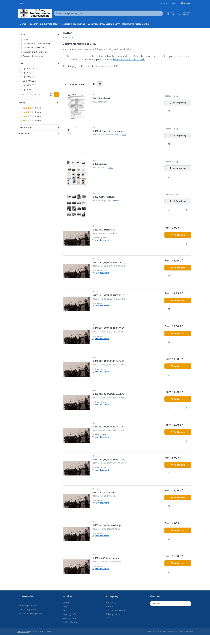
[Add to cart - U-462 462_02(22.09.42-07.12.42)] (177, 300)
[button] (32, 95)
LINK (97, 56)
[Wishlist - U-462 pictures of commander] (168, 144)
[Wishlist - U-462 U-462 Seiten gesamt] (168, 572)
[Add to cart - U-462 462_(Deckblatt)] (177, 235)
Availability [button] (24, 133)
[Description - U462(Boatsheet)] (186, 111)
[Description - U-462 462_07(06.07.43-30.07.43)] (186, 473)
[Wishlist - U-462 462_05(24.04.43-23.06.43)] (168, 408)
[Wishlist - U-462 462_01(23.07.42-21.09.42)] (168, 276)
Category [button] (23, 34)
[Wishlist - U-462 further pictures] (168, 210)
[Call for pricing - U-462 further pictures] (177, 201)
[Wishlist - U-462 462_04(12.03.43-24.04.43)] (168, 375)
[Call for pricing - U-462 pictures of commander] (177, 135)
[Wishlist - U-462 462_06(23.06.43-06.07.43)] (168, 440)
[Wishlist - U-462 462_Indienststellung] (168, 539)
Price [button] (21, 63)
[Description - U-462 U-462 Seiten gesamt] (186, 572)
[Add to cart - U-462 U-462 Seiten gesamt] (177, 563)
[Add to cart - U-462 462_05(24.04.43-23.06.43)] (177, 399)
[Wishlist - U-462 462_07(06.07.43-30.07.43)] (168, 473)
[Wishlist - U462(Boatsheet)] (168, 111)
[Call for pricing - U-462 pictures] (177, 168)
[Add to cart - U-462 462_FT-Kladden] (177, 497)
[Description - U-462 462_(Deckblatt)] (186, 243)
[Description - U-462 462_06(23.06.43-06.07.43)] (186, 440)
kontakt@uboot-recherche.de (129, 59)
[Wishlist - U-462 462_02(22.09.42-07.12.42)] (168, 309)
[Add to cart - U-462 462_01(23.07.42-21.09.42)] (177, 267)
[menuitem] (23, 24)
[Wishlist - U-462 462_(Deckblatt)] (168, 243)
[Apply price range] (56, 94)
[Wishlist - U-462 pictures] (168, 177)
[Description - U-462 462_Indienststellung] (186, 539)
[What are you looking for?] (108, 13)
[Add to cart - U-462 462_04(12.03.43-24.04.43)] (177, 366)
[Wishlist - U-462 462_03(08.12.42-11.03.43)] (168, 342)
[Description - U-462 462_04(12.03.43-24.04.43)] (186, 375)
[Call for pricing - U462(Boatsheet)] (177, 102)
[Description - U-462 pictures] (186, 177)
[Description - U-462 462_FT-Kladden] (186, 506)
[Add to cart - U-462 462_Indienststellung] (177, 530)
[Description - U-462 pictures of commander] (186, 144)
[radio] (94, 84)
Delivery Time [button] (25, 127)
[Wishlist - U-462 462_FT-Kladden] (168, 506)
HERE (115, 66)
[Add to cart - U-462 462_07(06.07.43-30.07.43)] (177, 465)
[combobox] (22, 3)
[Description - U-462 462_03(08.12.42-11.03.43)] (186, 342)
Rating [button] (22, 102)
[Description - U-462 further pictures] (186, 210)
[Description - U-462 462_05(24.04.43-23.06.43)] (186, 408)
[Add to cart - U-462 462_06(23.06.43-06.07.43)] (177, 432)
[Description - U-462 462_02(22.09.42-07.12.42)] (186, 309)
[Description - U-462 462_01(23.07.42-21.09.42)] (186, 276)
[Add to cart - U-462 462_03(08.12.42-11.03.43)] (177, 333)
